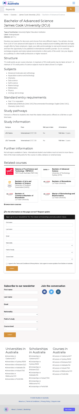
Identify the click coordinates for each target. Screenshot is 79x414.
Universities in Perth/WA (14, 379)
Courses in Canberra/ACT (62, 356)
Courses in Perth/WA (60, 374)
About (13, 409)
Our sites (68, 409)
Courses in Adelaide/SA (61, 365)
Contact (19, 409)
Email (7, 236)
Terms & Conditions (33, 401)
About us (22, 401)
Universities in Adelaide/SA (15, 368)
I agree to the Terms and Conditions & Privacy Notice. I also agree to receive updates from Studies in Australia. (40, 263)
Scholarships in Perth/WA (39, 386)
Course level (9, 257)
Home (6, 15)
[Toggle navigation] (74, 3)
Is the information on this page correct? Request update (27, 212)
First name (9, 222)
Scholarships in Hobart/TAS (39, 378)
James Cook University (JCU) (29, 15)
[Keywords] (35, 9)
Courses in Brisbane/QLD (62, 362)
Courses (14, 15)
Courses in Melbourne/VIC (62, 371)
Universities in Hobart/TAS (15, 371)
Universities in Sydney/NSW (16, 362)
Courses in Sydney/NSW (62, 359)
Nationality (9, 243)
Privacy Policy (45, 401)
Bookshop (27, 409)
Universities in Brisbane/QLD (16, 365)
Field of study (10, 250)
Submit (12, 268)
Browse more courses (12, 204)
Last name (9, 229)
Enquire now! (56, 401)
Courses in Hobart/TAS (61, 368)
